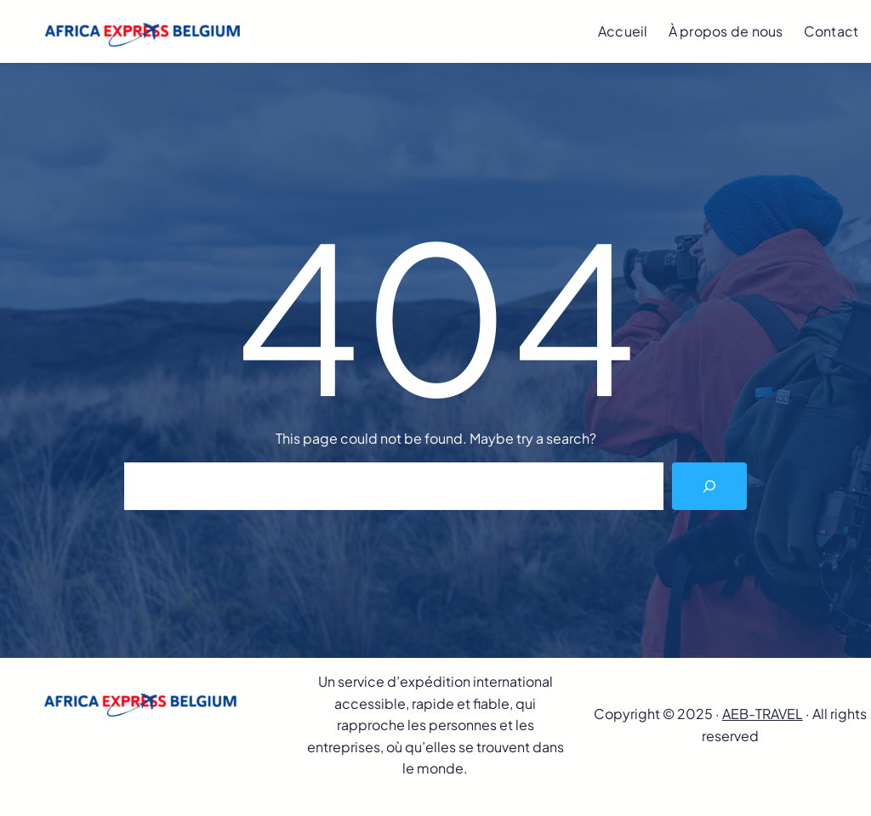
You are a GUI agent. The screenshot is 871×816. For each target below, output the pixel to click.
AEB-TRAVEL (762, 713)
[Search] (709, 486)
